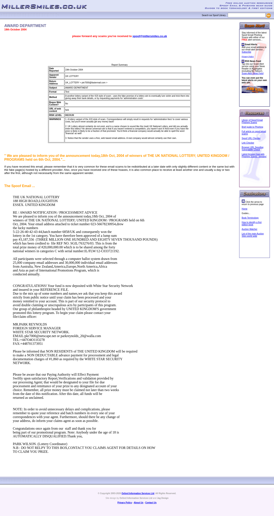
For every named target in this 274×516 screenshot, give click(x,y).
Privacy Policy (248, 57)
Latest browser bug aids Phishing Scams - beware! (254, 155)
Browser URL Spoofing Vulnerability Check (252, 148)
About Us (138, 502)
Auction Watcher (249, 229)
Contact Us (150, 502)
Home (244, 209)
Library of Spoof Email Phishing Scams (252, 121)
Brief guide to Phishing (252, 127)
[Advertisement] (120, 50)
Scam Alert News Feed (253, 73)
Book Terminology (250, 218)
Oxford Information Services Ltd (138, 493)
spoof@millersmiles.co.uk (150, 36)
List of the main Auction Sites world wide (253, 234)
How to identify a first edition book (252, 223)
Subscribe (246, 52)
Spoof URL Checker (251, 138)
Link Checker (248, 143)
